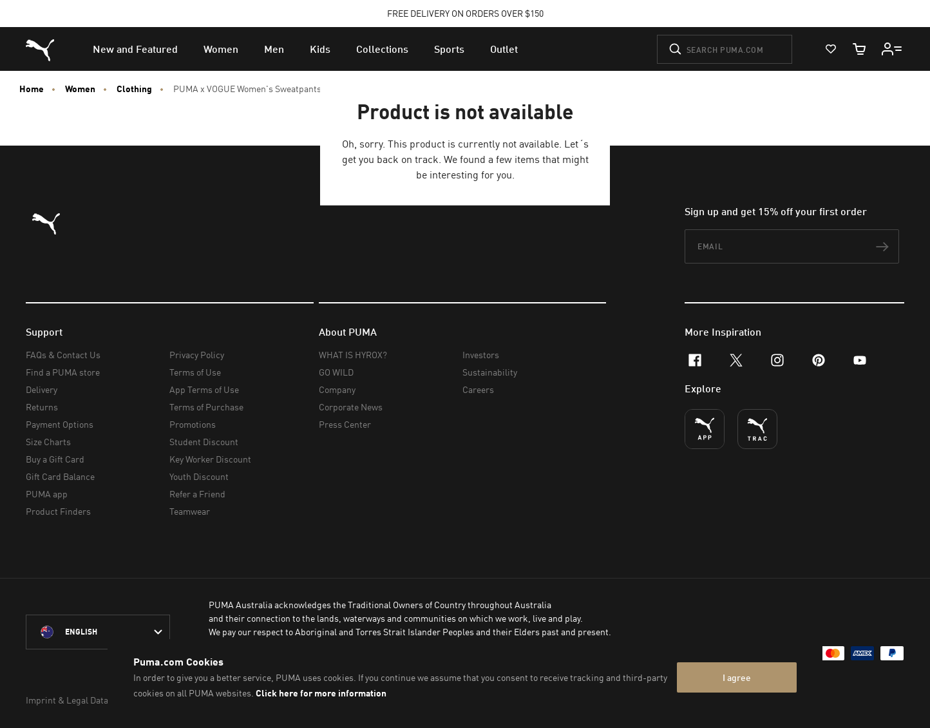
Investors (480, 354)
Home (31, 89)
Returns (42, 406)
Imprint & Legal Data (67, 699)
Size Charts (48, 441)
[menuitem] (135, 49)
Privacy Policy (196, 354)
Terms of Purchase (206, 406)
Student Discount (203, 441)
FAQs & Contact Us (63, 354)
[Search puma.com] (724, 49)
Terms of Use (195, 372)
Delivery (41, 389)
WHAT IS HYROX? (353, 354)
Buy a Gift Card (55, 459)
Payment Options (59, 424)
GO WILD (336, 372)
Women (80, 89)
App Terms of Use (204, 389)
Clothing (134, 89)
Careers (478, 389)
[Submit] (675, 49)
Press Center (345, 424)
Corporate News (351, 406)
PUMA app (47, 493)
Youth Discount (199, 476)
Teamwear (189, 511)
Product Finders (58, 511)
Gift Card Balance (60, 476)
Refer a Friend (197, 493)
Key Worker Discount (210, 459)
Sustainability (489, 372)
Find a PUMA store (63, 372)
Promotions (192, 424)
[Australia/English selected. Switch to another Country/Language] (97, 632)
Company (337, 389)
